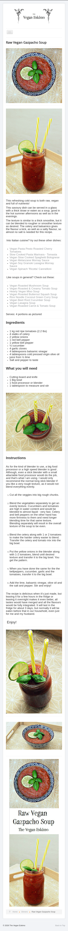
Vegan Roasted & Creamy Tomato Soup (33, 288)
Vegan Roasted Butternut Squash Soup (33, 294)
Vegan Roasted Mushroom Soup (29, 285)
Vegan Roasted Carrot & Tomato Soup (32, 305)
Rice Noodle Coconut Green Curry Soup (34, 297)
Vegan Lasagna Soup (22, 302)
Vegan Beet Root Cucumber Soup (30, 300)
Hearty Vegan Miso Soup (24, 291)
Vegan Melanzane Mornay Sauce (29, 260)
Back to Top (60, 925)
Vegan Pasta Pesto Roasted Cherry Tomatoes (31, 250)
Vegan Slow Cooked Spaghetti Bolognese (34, 257)
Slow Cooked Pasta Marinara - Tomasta (33, 254)
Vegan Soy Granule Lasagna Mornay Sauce (32, 265)
